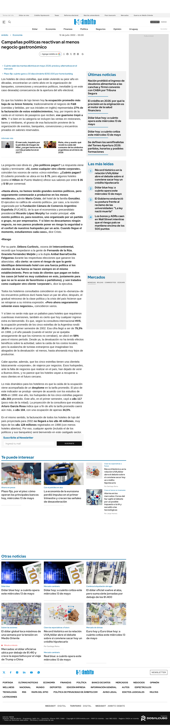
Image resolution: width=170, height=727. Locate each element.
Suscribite (69, 443)
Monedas (92, 282)
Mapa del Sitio (39, 692)
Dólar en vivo (24, 15)
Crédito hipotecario (41, 15)
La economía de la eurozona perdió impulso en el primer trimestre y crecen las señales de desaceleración (62, 496)
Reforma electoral (71, 15)
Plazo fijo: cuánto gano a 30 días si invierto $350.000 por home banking (38, 73)
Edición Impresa (76, 687)
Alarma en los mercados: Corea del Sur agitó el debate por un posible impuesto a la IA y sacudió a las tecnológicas (114, 501)
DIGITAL (55, 706)
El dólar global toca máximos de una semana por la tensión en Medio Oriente (21, 635)
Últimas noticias (28, 682)
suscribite (155, 22)
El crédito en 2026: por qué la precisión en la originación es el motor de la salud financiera (106, 105)
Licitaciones (10, 696)
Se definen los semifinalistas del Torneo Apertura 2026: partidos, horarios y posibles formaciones (106, 146)
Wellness (8, 687)
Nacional (25, 687)
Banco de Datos (101, 682)
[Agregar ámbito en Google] (50, 54)
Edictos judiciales (133, 692)
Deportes (55, 687)
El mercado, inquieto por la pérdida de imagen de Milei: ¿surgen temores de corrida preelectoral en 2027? (28, 147)
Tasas (57, 15)
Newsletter (163, 29)
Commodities (110, 282)
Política (84, 29)
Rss (24, 692)
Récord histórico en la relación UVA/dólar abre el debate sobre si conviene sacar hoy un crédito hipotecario (109, 176)
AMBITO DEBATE (110, 706)
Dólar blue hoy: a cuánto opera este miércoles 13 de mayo (104, 121)
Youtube (31, 672)
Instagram (17, 672)
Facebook (10, 672)
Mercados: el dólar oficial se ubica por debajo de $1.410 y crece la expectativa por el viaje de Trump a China (21, 654)
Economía (51, 29)
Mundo (40, 687)
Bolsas (100, 282)
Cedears (121, 282)
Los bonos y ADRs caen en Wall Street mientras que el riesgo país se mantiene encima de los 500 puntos (109, 222)
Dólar (35, 29)
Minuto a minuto (10, 645)
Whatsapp (38, 672)
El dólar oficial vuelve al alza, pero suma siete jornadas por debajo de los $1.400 (104, 593)
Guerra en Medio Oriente (143, 15)
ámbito (4, 35)
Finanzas (68, 29)
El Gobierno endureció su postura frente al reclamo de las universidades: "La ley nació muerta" (109, 205)
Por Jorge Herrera (110, 513)
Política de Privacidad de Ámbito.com (75, 692)
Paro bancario (110, 15)
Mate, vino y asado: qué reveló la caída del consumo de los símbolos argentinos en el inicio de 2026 (70, 147)
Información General (104, 687)
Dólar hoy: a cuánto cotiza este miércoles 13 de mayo (104, 133)
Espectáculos (143, 687)
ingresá (164, 22)
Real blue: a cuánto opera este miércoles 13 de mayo (62, 657)
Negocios (100, 29)
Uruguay (133, 29)
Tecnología (10, 692)
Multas (154, 692)
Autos (125, 687)
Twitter (4, 672)
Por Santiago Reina (111, 486)
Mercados (124, 15)
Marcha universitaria (91, 15)
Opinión (117, 29)
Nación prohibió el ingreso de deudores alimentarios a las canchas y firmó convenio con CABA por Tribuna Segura (106, 87)
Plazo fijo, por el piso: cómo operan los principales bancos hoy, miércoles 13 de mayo (20, 495)
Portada (8, 682)
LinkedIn (24, 672)
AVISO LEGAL (110, 692)
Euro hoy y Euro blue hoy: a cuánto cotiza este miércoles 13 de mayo (105, 635)
